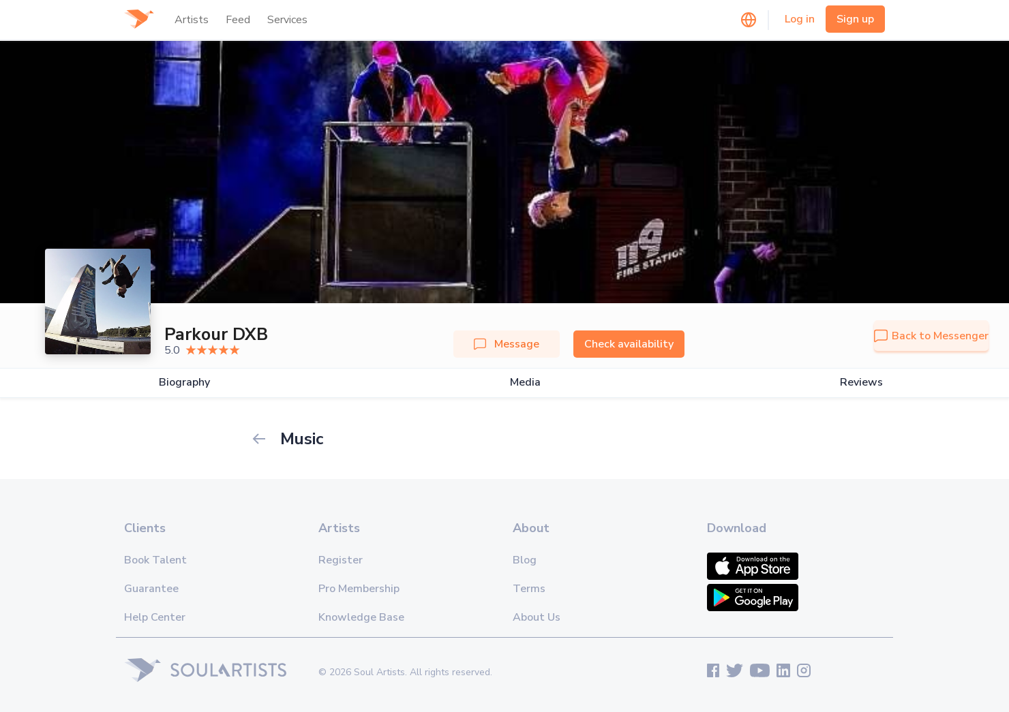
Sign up (855, 19)
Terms (529, 588)
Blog (525, 560)
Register (340, 560)
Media (525, 382)
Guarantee (151, 588)
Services (287, 19)
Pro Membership (359, 588)
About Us (536, 617)
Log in (800, 19)
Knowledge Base (361, 617)
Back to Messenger (931, 335)
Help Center (154, 617)
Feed (238, 19)
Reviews (861, 382)
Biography (184, 382)
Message (506, 344)
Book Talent (155, 560)
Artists (192, 19)
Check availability (629, 344)
